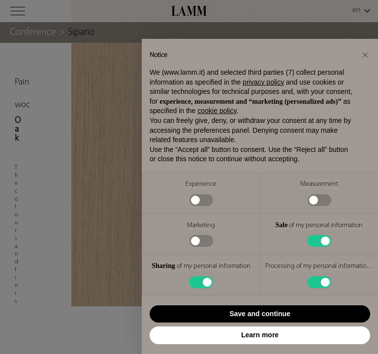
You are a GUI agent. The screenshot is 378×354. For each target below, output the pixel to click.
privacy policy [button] (263, 82)
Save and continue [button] (259, 314)
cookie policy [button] (216, 111)
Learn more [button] (260, 335)
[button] (365, 54)
